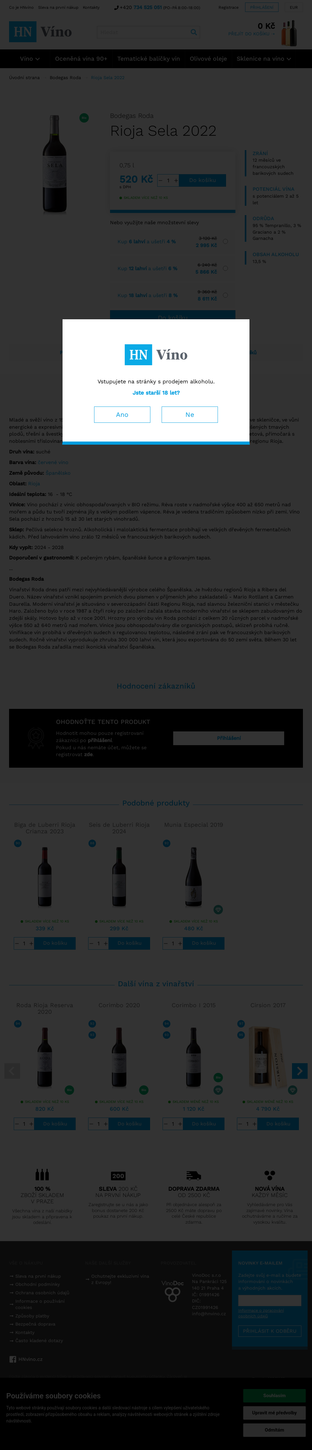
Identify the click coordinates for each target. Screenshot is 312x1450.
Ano (122, 414)
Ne (189, 414)
